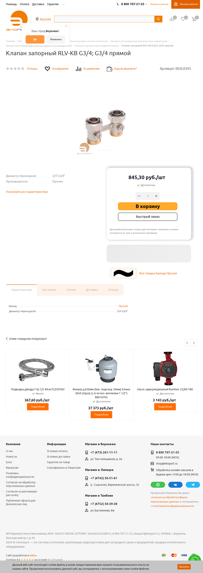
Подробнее (38, 406)
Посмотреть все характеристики (27, 191)
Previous (187, 343)
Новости (11, 456)
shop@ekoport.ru (167, 463)
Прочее (123, 306)
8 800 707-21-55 (167, 452)
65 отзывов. (55, 559)
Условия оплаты (57, 451)
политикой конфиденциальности (173, 506)
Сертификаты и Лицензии (63, 467)
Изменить (56, 39)
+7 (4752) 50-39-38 (103, 504)
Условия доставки (58, 456)
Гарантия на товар (58, 462)
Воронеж (45, 19)
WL (33, 555)
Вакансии (12, 467)
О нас (9, 451)
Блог (9, 462)
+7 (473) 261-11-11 (103, 452)
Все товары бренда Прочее (158, 273)
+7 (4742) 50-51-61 (103, 478)
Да (35, 39)
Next (194, 343)
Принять (184, 566)
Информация (56, 444)
